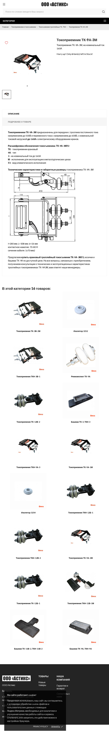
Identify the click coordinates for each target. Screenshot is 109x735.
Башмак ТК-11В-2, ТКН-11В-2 (28, 649)
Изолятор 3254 (28, 512)
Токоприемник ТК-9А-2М (81, 558)
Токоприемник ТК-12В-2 (28, 422)
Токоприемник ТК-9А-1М (81, 467)
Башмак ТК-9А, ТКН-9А (81, 649)
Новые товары (42, 683)
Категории (54, 21)
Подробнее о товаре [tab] (19, 122)
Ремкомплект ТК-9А (80, 376)
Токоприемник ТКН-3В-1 (28, 376)
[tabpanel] (27, 64)
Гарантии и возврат (62, 687)
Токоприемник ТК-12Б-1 (28, 603)
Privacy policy (40, 726)
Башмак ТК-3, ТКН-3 (80, 422)
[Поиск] (54, 11)
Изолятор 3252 (81, 331)
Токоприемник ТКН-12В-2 (28, 558)
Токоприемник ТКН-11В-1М (80, 603)
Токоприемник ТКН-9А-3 (28, 467)
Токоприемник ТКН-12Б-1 (80, 512)
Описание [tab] (13, 114)
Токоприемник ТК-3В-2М (28, 331)
